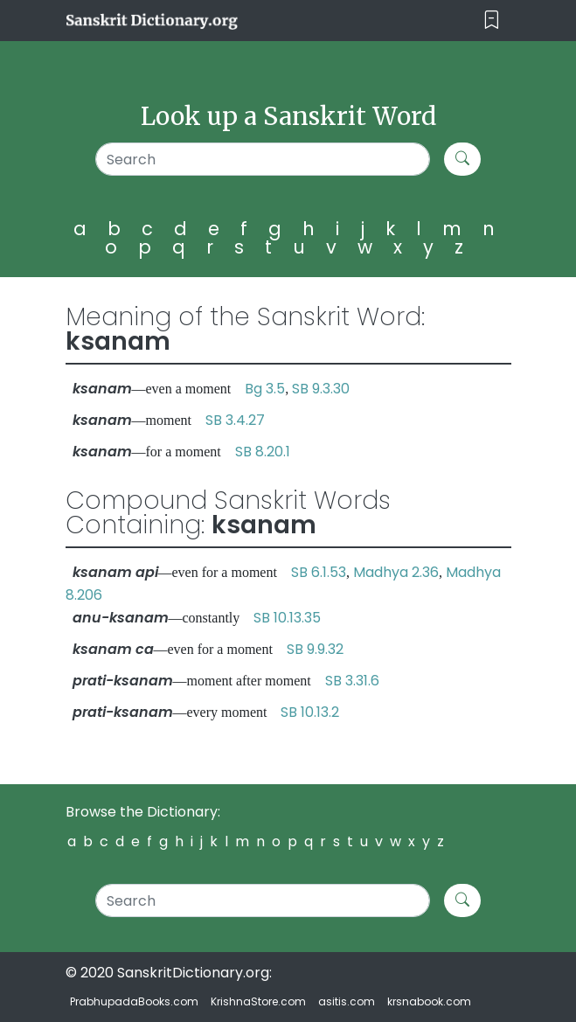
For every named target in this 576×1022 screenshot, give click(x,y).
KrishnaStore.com (258, 1001)
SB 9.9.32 (315, 649)
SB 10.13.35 (287, 618)
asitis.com (346, 1001)
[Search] (262, 159)
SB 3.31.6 (352, 681)
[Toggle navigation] (491, 20)
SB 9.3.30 (321, 389)
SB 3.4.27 (235, 420)
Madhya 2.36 (396, 572)
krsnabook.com (429, 1001)
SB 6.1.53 (318, 572)
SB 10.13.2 (310, 712)
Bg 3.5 (265, 389)
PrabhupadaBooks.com (134, 1001)
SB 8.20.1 (262, 451)
